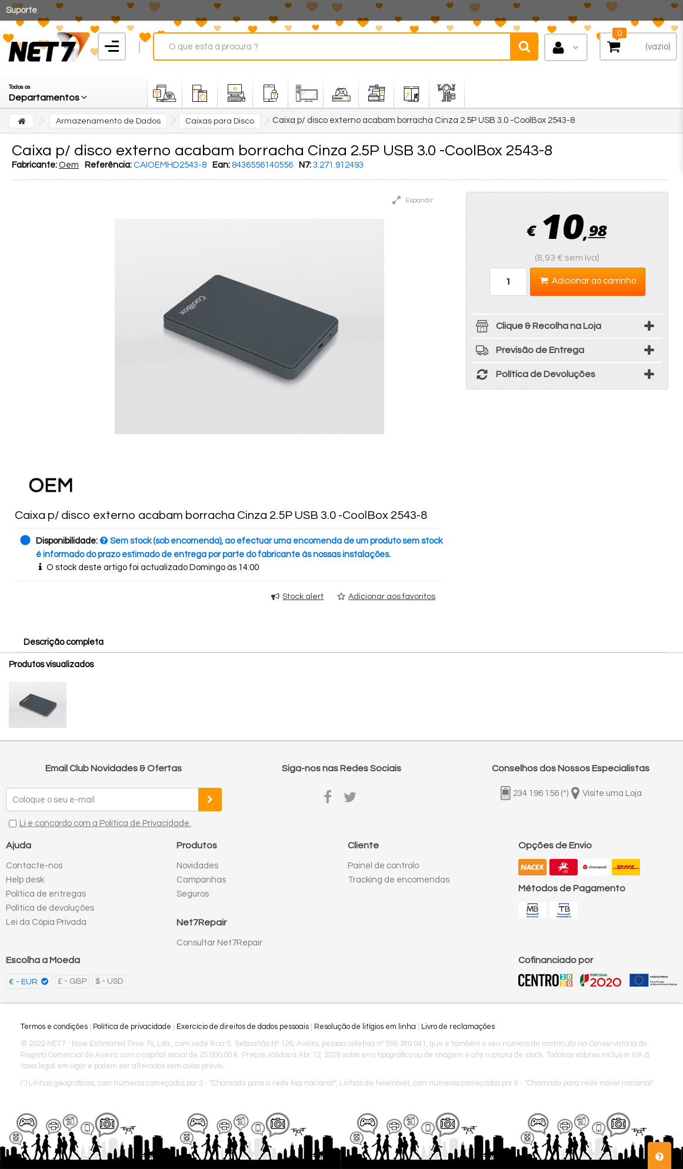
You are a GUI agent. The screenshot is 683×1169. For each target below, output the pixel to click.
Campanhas (201, 879)
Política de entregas (46, 894)
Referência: (108, 165)
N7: (305, 165)
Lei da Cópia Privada (46, 922)
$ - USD (109, 981)
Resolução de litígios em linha (365, 1027)
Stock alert (303, 596)
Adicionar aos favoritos (391, 596)
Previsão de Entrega (528, 352)
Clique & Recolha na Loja (536, 328)
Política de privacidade (132, 1027)
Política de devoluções (50, 908)
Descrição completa (64, 642)
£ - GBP (72, 981)
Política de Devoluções (533, 376)
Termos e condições (54, 1027)
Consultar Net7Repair (219, 942)
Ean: (221, 165)
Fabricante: (34, 165)
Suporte (21, 10)
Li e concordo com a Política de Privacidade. (105, 823)
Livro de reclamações (458, 1027)
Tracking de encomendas (398, 879)
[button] (49, 90)
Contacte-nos (34, 865)
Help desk (25, 879)
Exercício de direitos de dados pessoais (242, 1027)
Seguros (192, 894)
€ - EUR (24, 982)
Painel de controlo (383, 865)
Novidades (197, 865)
